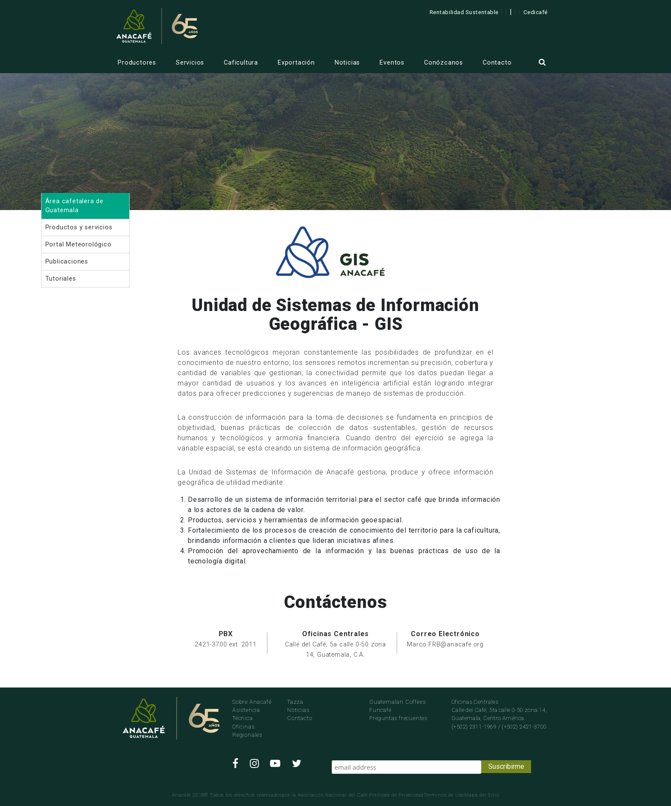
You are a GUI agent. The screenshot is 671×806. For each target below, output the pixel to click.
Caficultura (241, 62)
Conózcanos (443, 62)
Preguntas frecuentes (398, 718)
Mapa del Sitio (481, 795)
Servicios (190, 62)
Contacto (497, 62)
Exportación (296, 62)
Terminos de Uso (444, 795)
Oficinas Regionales (247, 730)
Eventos (392, 62)
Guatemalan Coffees (397, 702)
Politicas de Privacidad (396, 795)
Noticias (347, 62)
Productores (137, 62)
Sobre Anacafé (251, 702)
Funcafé (380, 710)
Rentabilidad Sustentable (464, 12)
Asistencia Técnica (246, 714)
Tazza (295, 702)
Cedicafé (535, 12)
